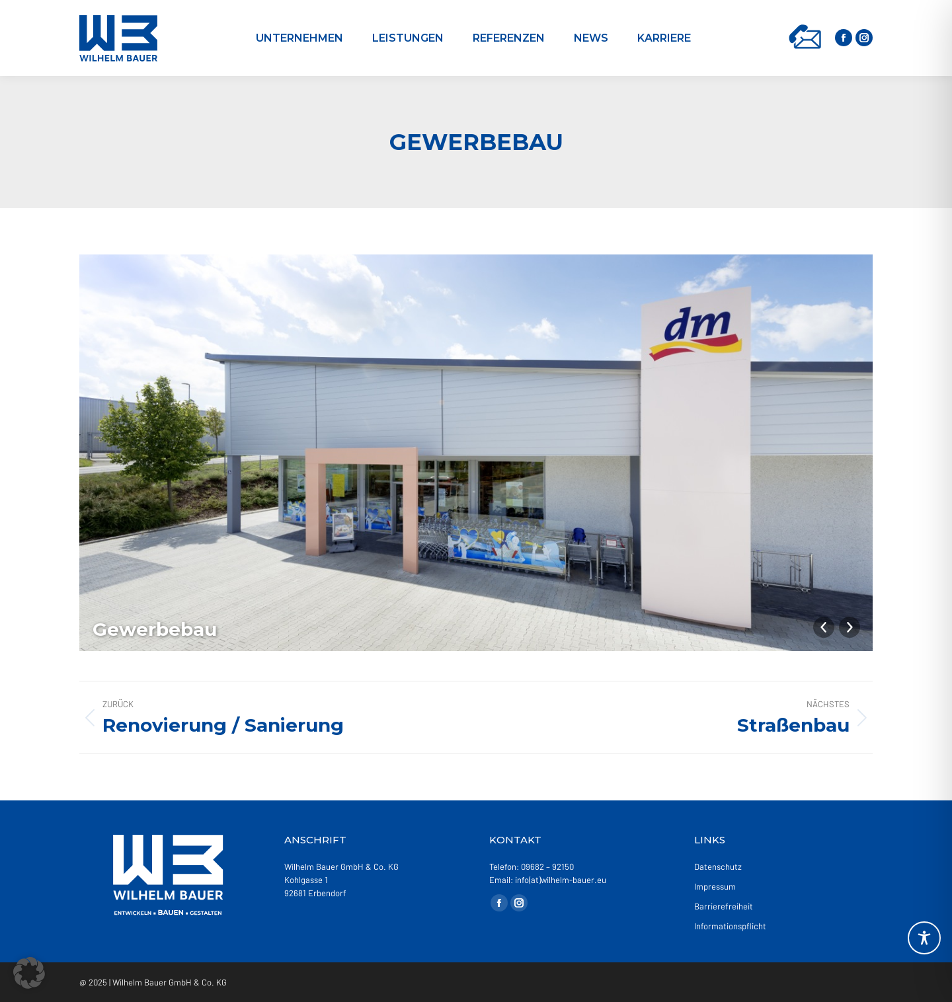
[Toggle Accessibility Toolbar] (924, 938)
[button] (29, 973)
